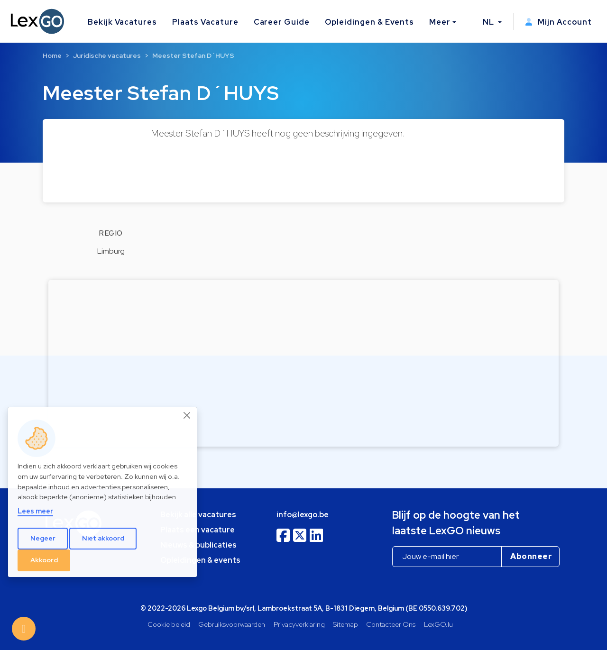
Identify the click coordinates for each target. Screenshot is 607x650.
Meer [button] (440, 22)
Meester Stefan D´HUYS (193, 55)
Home (52, 55)
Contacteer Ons (390, 624)
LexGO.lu (438, 624)
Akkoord (44, 560)
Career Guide (282, 22)
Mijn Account (558, 22)
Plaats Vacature (205, 22)
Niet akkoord (103, 538)
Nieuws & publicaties (198, 545)
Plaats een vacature (197, 530)
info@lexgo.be (302, 515)
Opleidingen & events (200, 560)
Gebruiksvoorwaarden (231, 624)
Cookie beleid (168, 624)
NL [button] (489, 22)
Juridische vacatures (107, 55)
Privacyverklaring (299, 624)
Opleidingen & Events (369, 22)
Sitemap (345, 624)
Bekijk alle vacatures (198, 515)
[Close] (187, 415)
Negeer (42, 538)
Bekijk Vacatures (122, 22)
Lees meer (35, 510)
